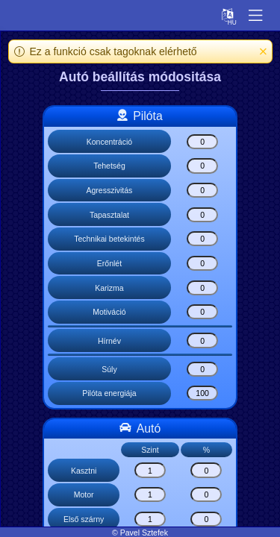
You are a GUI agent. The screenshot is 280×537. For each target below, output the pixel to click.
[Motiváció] (202, 311)
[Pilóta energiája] (202, 393)
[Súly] (202, 369)
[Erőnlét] (202, 263)
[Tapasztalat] (202, 214)
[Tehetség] (202, 165)
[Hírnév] (202, 340)
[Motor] (150, 494)
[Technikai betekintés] (202, 238)
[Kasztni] (150, 469)
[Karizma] (202, 287)
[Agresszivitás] (202, 190)
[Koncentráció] (202, 141)
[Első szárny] (150, 519)
